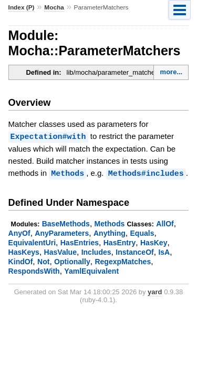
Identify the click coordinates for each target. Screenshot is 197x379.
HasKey (153, 241)
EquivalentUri (32, 241)
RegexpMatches (123, 260)
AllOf (165, 222)
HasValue (60, 251)
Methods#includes (146, 172)
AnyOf (19, 232)
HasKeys (23, 251)
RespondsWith (34, 270)
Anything (110, 232)
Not (43, 260)
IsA (164, 251)
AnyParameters (62, 232)
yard (155, 291)
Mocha (54, 7)
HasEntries (79, 241)
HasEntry (119, 241)
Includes (96, 251)
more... (171, 72)
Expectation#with (48, 136)
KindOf (20, 260)
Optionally (72, 260)
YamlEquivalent (91, 270)
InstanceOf (135, 251)
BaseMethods (66, 222)
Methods (67, 172)
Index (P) (21, 7)
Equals (142, 232)
